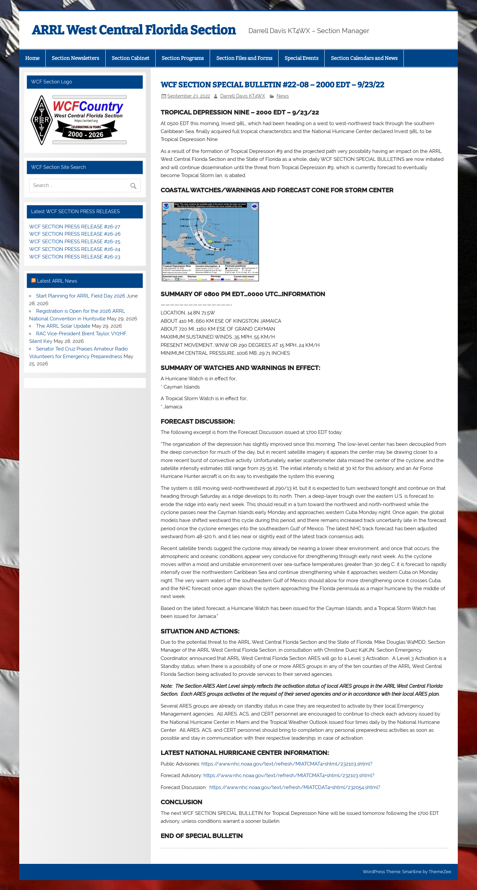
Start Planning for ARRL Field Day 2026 (80, 296)
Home (32, 58)
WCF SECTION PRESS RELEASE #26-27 (74, 227)
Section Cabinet (130, 58)
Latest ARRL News (57, 281)
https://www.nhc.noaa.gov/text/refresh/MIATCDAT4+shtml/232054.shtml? (294, 787)
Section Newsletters (75, 58)
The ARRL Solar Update (63, 326)
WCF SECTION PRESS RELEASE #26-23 (74, 257)
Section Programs (183, 58)
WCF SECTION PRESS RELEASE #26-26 (75, 234)
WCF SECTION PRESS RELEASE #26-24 (74, 249)
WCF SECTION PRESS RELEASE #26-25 (74, 242)
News (283, 96)
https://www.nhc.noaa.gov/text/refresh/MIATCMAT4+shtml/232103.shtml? (286, 764)
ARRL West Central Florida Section (134, 30)
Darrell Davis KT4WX (242, 96)
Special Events (301, 58)
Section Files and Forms (244, 58)
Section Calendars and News (364, 58)
